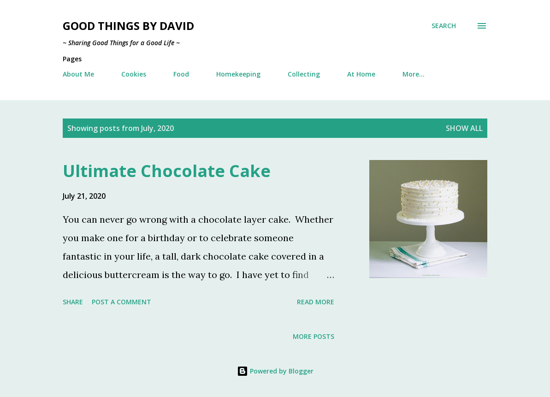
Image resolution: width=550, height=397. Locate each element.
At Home (361, 74)
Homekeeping (238, 74)
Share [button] (73, 301)
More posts (313, 336)
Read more (315, 301)
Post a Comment (121, 301)
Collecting (304, 74)
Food (181, 74)
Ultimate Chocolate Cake (167, 171)
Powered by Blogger (275, 371)
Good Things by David (128, 25)
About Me (78, 74)
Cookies (133, 74)
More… (413, 74)
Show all (464, 128)
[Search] (444, 25)
